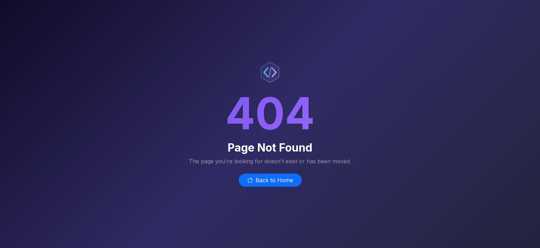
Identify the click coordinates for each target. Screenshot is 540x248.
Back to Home (270, 180)
